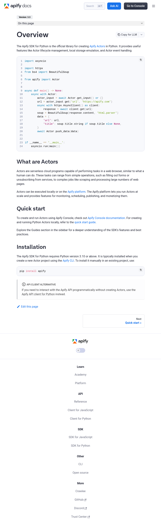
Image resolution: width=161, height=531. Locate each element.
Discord (80, 508)
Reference (80, 401)
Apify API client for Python (38, 294)
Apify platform (77, 191)
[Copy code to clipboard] (141, 60)
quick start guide (84, 222)
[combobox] (141, 34)
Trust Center (80, 516)
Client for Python (80, 418)
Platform (80, 383)
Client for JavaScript (80, 410)
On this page (26, 23)
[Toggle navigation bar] (153, 6)
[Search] (94, 6)
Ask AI (114, 6)
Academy (80, 374)
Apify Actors (97, 46)
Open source (81, 472)
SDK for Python (80, 445)
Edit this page (27, 306)
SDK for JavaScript (80, 437)
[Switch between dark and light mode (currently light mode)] (80, 350)
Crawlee (80, 491)
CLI (80, 464)
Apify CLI (68, 260)
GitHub (80, 499)
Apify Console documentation (106, 218)
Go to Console (136, 6)
